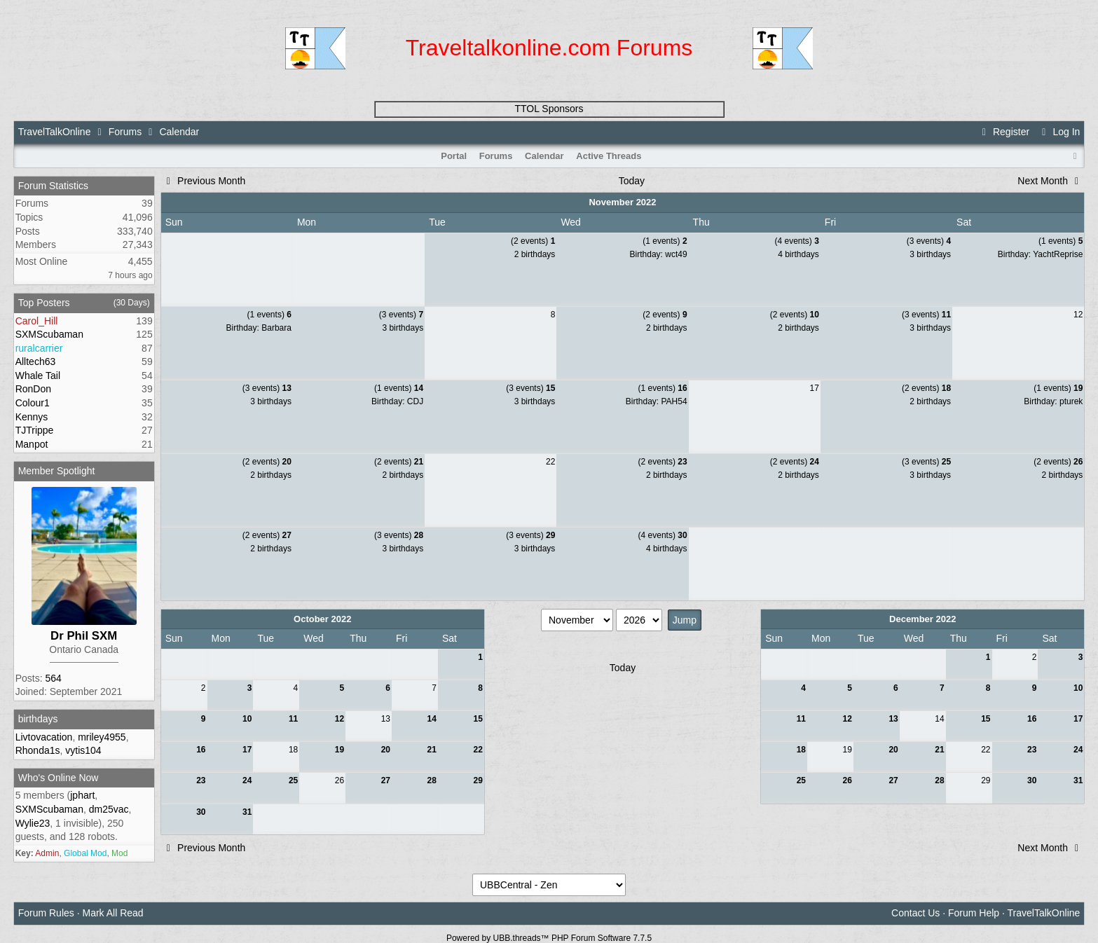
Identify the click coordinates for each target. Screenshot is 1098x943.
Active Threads (608, 156)
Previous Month (204, 180)
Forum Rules (46, 912)
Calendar (544, 156)
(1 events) (665, 241)
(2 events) (533, 241)
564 (53, 678)
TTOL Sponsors (548, 108)
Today (632, 180)
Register (1004, 131)
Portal (454, 156)
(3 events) (929, 241)
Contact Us (915, 912)
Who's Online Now (58, 777)
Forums (125, 131)
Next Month (1050, 180)
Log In (1059, 131)
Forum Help (973, 912)
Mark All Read (112, 912)
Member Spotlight (56, 470)
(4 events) (796, 241)
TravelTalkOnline (54, 131)
